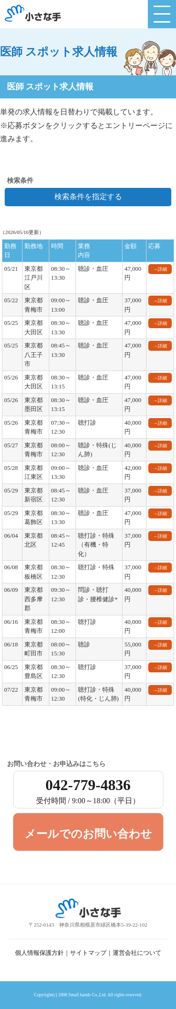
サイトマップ (88, 953)
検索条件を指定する (88, 197)
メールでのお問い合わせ (88, 834)
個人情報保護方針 (39, 953)
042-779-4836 (88, 792)
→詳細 (160, 269)
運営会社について (137, 953)
